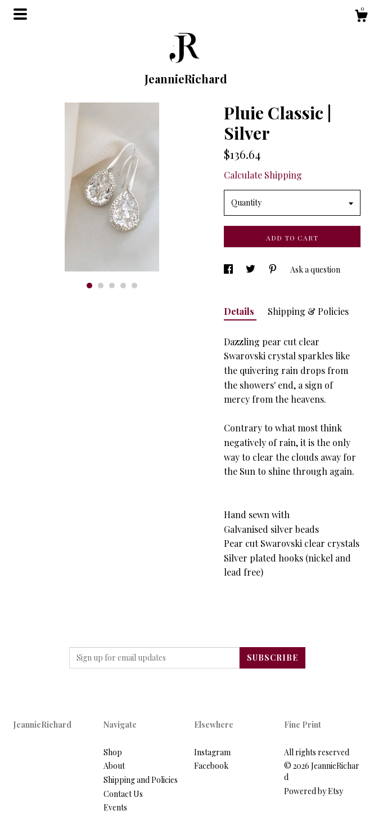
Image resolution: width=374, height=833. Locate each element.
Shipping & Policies (308, 311)
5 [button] (134, 285)
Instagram (212, 752)
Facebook (211, 765)
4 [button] (123, 285)
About (114, 765)
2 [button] (100, 285)
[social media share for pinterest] (273, 269)
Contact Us (123, 794)
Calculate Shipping (263, 175)
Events (115, 807)
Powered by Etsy (313, 791)
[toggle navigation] (20, 14)
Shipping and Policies (140, 779)
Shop (112, 752)
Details (240, 311)
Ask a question (315, 269)
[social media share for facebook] (229, 269)
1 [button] (89, 285)
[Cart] (361, 17)
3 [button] (112, 285)
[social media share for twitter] (251, 269)
